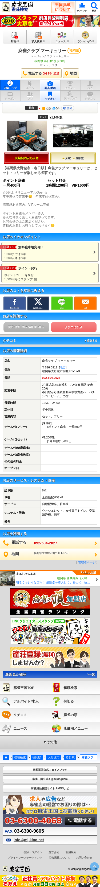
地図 (63, 367)
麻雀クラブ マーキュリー (42, 50)
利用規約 (71, 852)
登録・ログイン (32, 852)
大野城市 (53, 757)
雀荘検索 (20, 757)
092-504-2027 (51, 377)
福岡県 (36, 757)
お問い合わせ (84, 857)
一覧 (91, 674)
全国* (66, 158)
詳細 (68, 108)
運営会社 (54, 852)
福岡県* (78, 158)
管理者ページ (87, 562)
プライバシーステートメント (25, 857)
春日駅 (70, 757)
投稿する (90, 340)
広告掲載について (59, 857)
